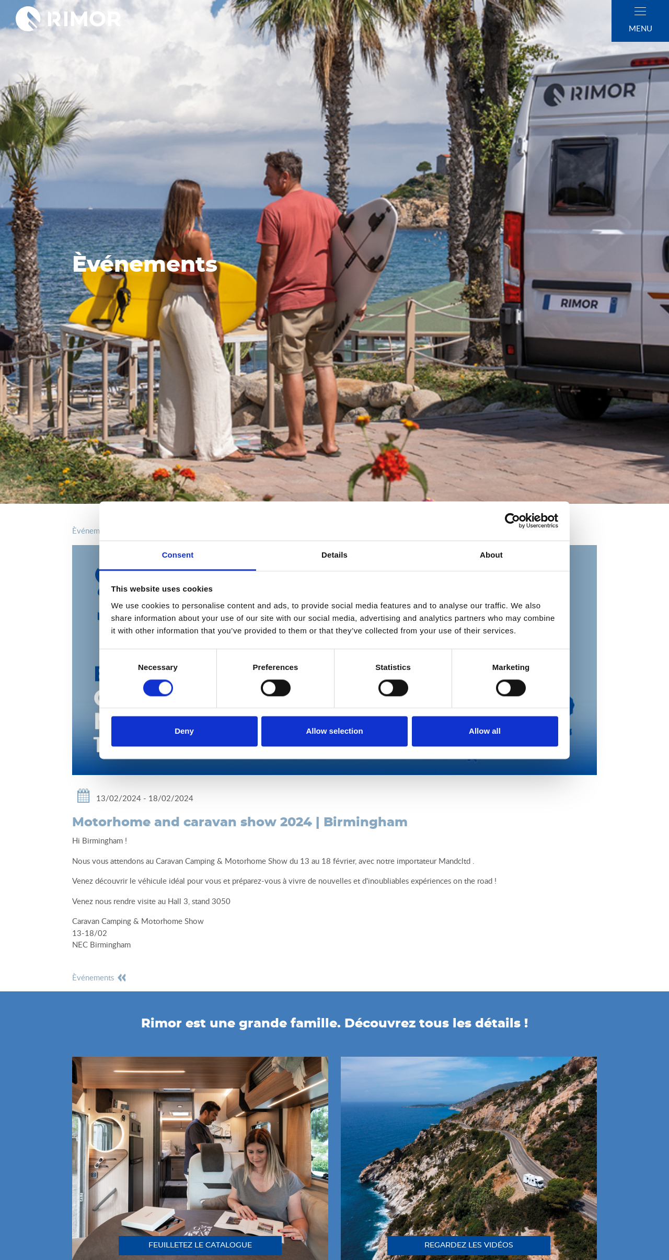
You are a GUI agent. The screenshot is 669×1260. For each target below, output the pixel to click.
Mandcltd (454, 861)
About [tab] (491, 554)
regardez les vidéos (468, 1245)
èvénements (99, 977)
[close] (640, 11)
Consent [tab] (178, 554)
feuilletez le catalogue (200, 1245)
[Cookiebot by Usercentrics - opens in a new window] (512, 520)
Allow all (485, 731)
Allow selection (334, 731)
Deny (184, 731)
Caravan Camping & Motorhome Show (221, 861)
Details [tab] (334, 554)
